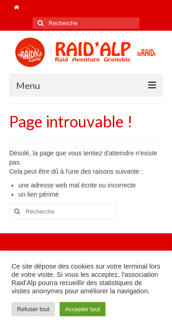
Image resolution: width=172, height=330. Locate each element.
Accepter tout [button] (82, 309)
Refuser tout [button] (33, 309)
